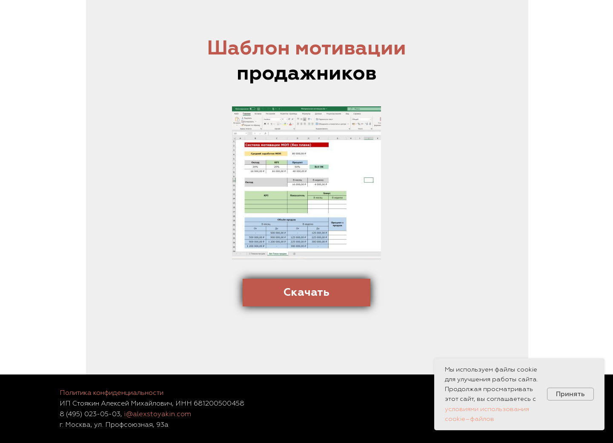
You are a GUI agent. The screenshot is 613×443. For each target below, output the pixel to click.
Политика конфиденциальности (111, 393)
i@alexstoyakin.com (157, 414)
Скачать (306, 292)
